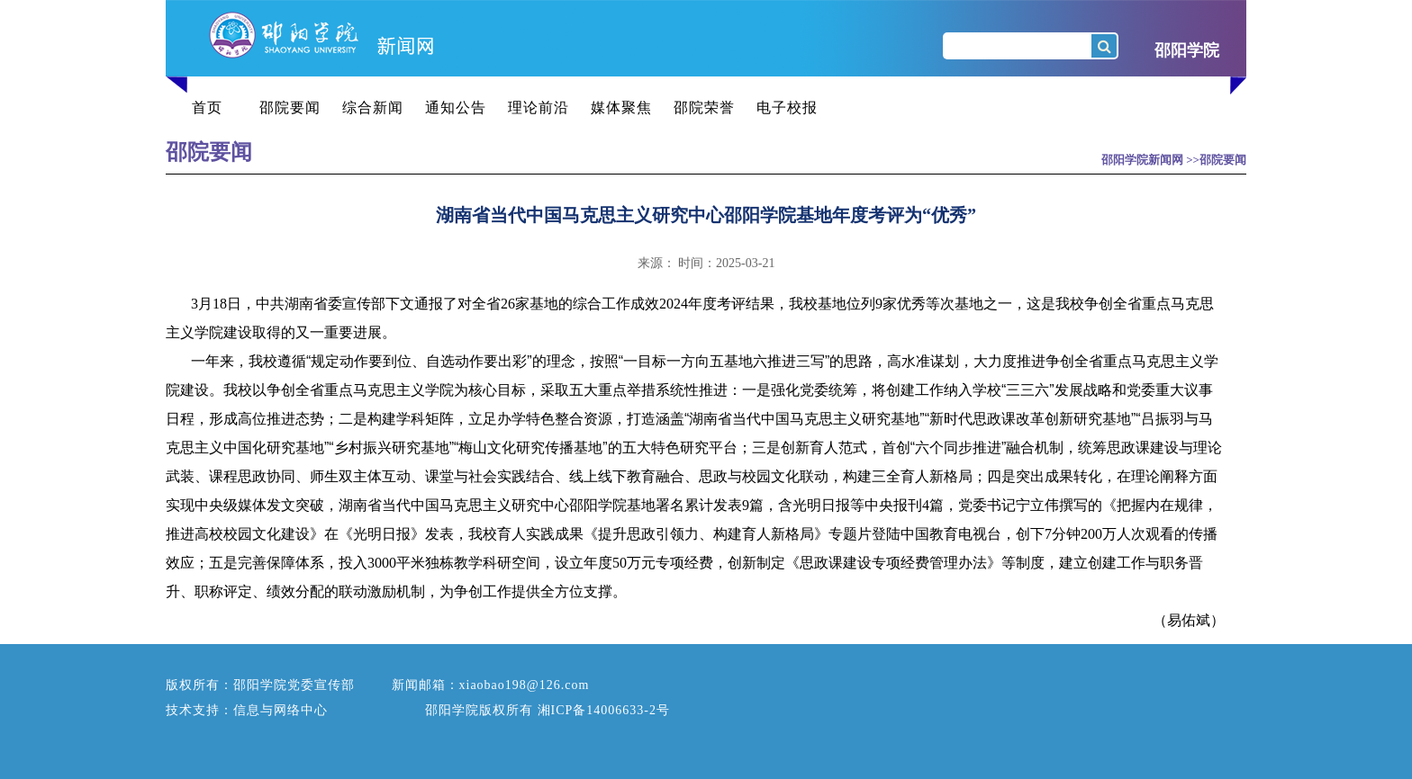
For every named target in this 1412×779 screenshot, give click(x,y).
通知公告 (455, 107)
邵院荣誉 (704, 107)
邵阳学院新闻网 (1142, 159)
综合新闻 (372, 107)
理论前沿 (538, 107)
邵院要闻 (290, 107)
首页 (207, 107)
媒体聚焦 (621, 107)
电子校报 (787, 107)
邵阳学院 (1186, 50)
